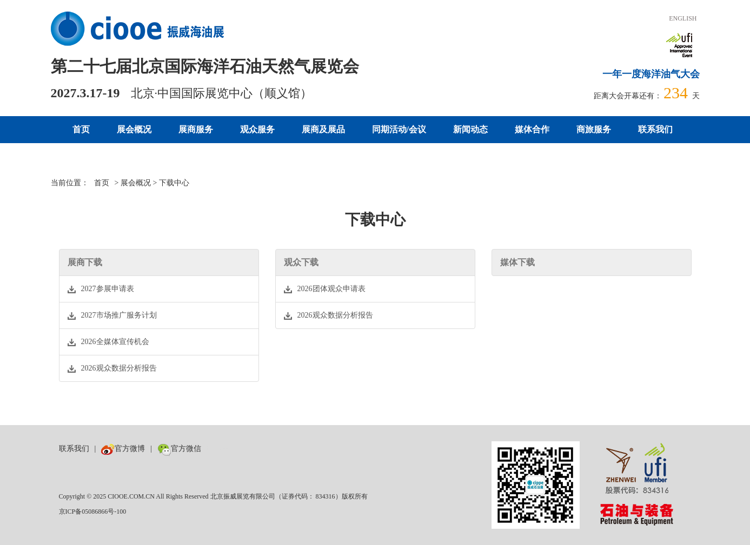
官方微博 (123, 449)
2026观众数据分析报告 (112, 368)
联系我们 (655, 129)
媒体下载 (517, 262)
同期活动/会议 (399, 129)
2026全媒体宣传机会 (108, 342)
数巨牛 (218, 449)
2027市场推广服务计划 (112, 315)
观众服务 (257, 129)
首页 (81, 129)
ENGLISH (682, 18)
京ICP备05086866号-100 (93, 511)
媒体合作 (532, 129)
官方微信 (179, 449)
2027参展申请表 (101, 289)
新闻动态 (470, 129)
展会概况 (134, 129)
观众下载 (301, 262)
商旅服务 (593, 129)
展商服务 (195, 129)
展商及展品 (323, 129)
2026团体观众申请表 (325, 289)
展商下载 (85, 262)
